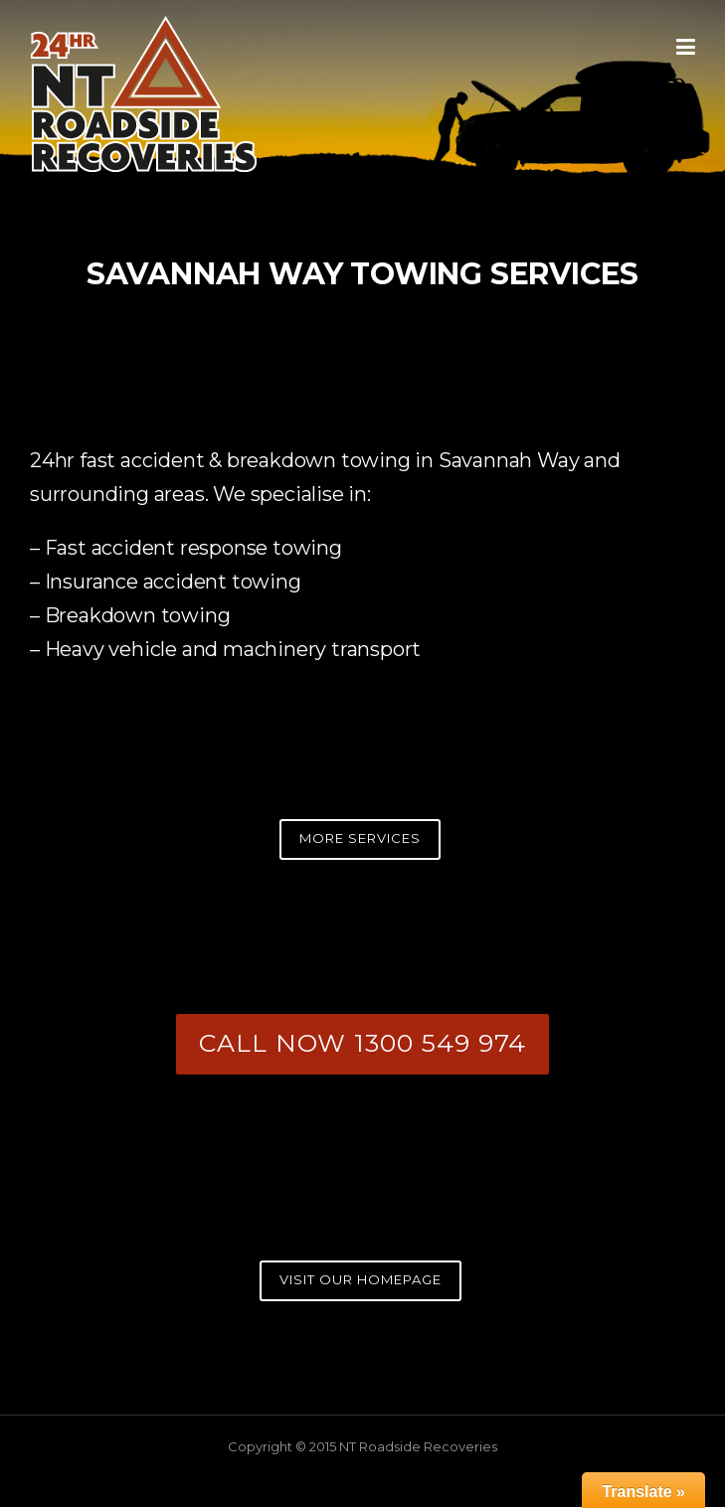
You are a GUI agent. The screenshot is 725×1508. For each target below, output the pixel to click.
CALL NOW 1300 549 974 (362, 1043)
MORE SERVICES (360, 838)
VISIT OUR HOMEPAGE (360, 1279)
